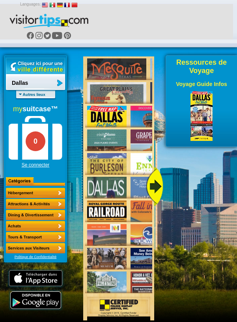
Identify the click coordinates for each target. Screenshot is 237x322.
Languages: (30, 4)
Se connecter (36, 165)
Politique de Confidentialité (36, 257)
